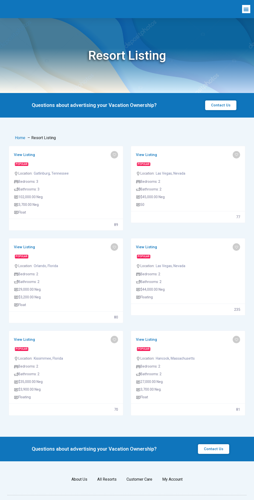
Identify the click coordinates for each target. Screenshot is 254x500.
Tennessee (60, 184)
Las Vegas (164, 184)
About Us (79, 490)
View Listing (24, 165)
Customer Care (139, 490)
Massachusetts (183, 369)
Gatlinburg (42, 184)
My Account (172, 490)
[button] (246, 14)
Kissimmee (42, 369)
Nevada (179, 184)
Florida (53, 277)
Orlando (40, 277)
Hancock (162, 369)
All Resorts (107, 490)
